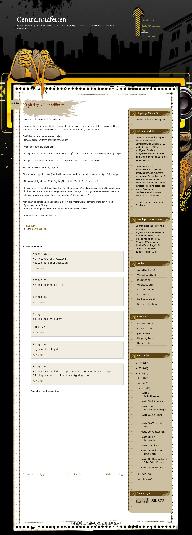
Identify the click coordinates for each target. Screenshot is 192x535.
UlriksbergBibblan (145, 285)
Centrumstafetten (41, 19)
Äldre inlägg (114, 474)
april (143, 388)
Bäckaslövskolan (145, 324)
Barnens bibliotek (145, 289)
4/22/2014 (39, 381)
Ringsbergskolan (145, 338)
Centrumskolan (39, 229)
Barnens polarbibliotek (148, 304)
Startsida (147, 20)
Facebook (140, 205)
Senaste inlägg (33, 474)
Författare (148, 36)
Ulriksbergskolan (145, 343)
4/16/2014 (39, 333)
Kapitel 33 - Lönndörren (43, 105)
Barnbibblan (143, 294)
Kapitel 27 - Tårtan (150, 445)
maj (143, 383)
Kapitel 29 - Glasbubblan (152, 432)
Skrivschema (150, 25)
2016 (141, 363)
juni (143, 378)
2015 (141, 368)
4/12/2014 (39, 268)
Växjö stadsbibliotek (146, 275)
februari (145, 479)
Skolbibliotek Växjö (146, 270)
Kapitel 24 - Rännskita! (152, 467)
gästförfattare (143, 333)
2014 (141, 373)
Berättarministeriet (146, 299)
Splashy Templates (108, 525)
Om (144, 31)
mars (143, 474)
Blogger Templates (83, 525)
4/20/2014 (39, 355)
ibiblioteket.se (144, 280)
